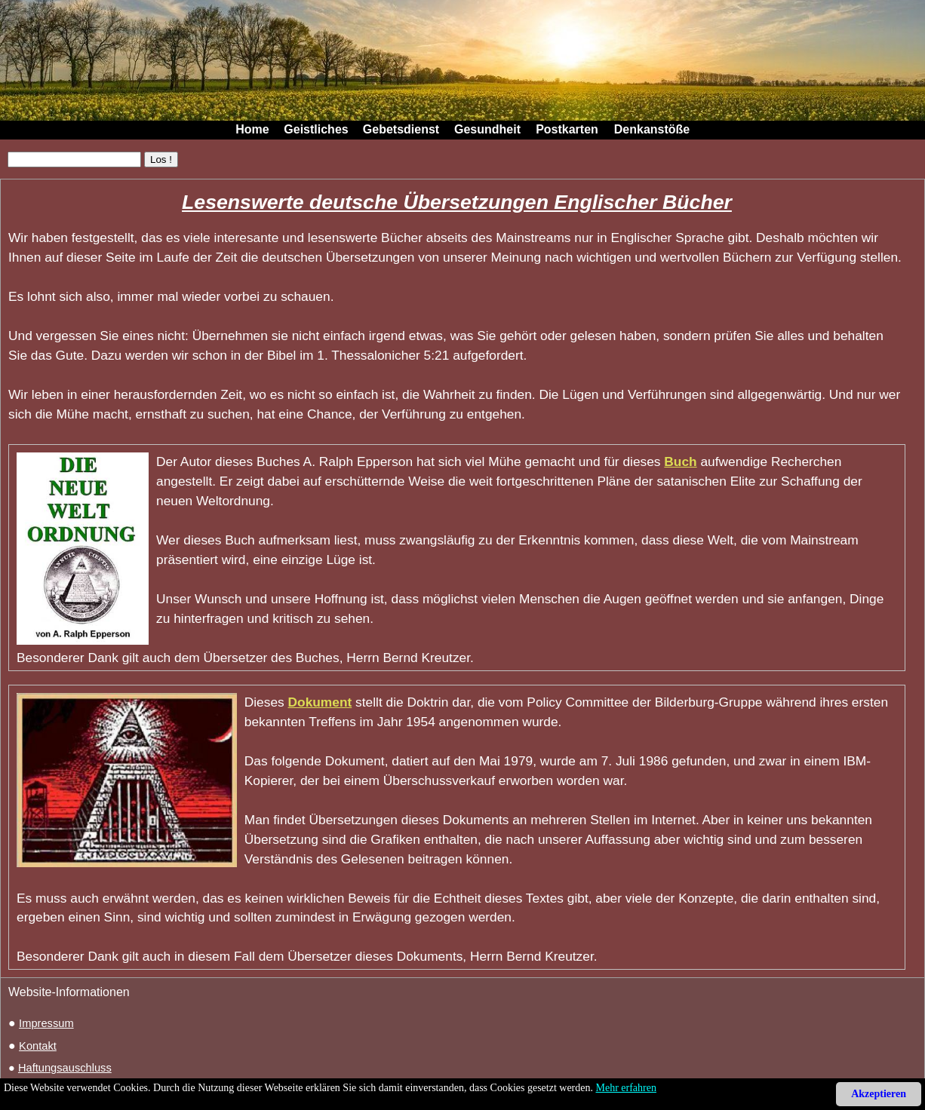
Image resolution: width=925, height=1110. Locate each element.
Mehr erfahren (626, 1087)
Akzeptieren (878, 1093)
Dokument (320, 702)
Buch (680, 461)
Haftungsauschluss (65, 1068)
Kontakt (38, 1046)
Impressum (46, 1023)
